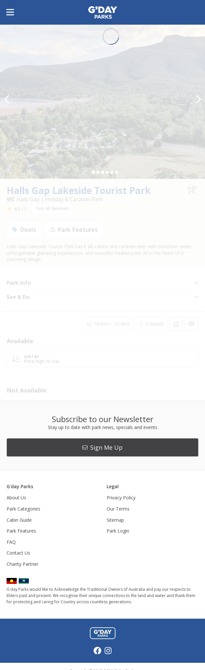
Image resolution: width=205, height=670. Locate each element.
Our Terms (118, 509)
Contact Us (18, 553)
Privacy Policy (121, 497)
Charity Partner (22, 564)
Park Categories (23, 509)
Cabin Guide (19, 520)
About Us (16, 497)
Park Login (118, 531)
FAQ (11, 542)
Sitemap (115, 520)
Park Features (21, 531)
